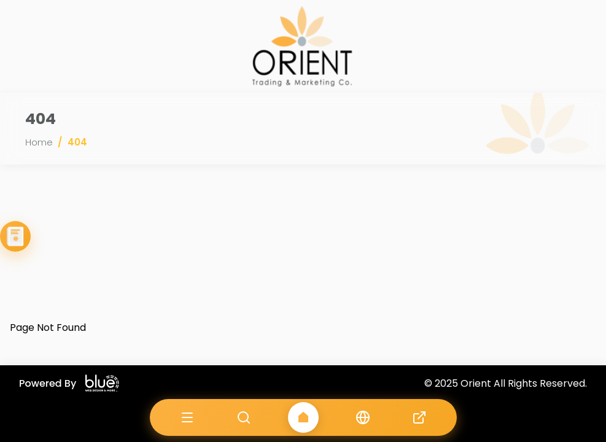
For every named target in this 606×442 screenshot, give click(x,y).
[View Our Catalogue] (15, 236)
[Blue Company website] (102, 383)
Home (38, 142)
